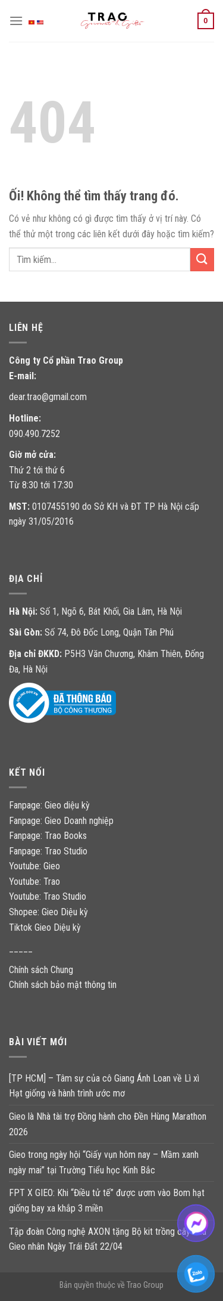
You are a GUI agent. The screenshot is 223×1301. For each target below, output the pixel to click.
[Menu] (16, 20)
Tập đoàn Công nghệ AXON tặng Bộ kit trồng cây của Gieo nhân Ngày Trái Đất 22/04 (107, 1239)
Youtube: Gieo (34, 866)
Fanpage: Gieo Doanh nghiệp (61, 820)
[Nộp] (202, 259)
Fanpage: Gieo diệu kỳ (49, 805)
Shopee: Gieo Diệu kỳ (48, 912)
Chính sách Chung (41, 969)
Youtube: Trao (35, 881)
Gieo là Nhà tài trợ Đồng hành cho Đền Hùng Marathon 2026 (107, 1124)
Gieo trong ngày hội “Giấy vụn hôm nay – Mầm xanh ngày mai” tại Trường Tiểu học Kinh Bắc (104, 1162)
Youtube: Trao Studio (47, 896)
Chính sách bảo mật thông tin (63, 984)
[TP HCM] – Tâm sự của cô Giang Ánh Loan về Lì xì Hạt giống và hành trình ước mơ (104, 1086)
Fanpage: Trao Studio (48, 851)
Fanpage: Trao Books (49, 835)
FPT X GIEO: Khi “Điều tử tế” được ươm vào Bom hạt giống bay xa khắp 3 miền (107, 1200)
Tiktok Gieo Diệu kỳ (45, 927)
